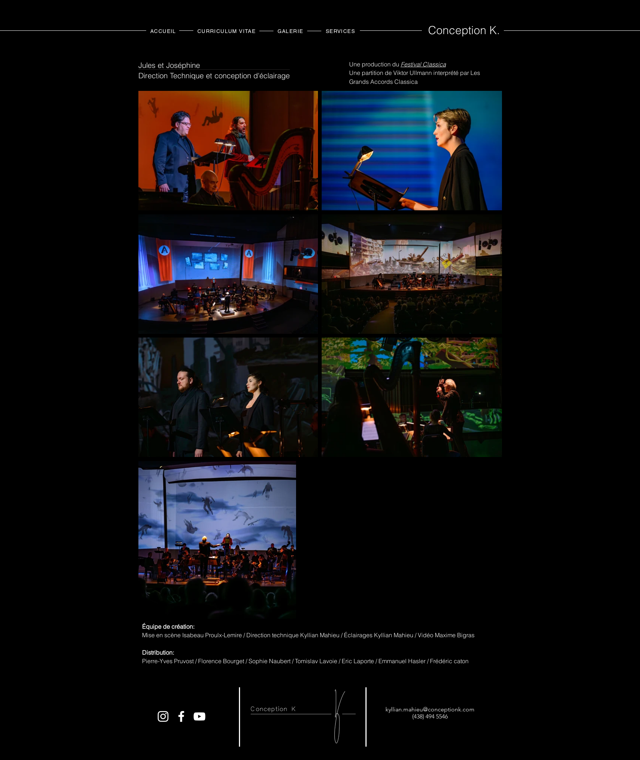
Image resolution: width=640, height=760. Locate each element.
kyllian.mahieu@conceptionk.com (430, 709)
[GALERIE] (291, 31)
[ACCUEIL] (164, 31)
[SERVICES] (341, 31)
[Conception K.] (181, 716)
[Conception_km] (163, 716)
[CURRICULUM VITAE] (227, 31)
